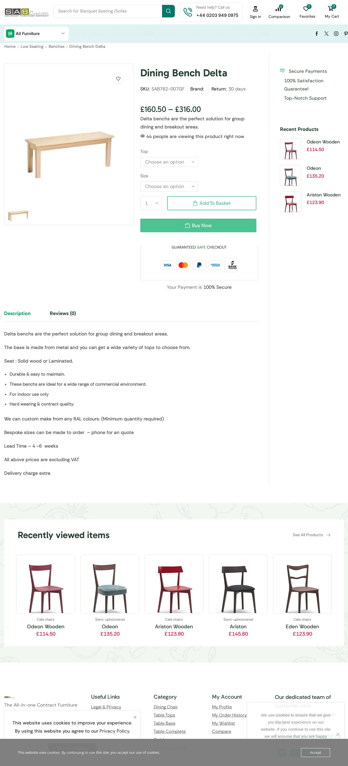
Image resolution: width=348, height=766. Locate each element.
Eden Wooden (302, 626)
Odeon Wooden (323, 142)
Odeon (314, 168)
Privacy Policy (114, 731)
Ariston (238, 626)
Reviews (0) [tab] (63, 313)
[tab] (21, 316)
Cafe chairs (46, 619)
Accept (315, 752)
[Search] (168, 11)
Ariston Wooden (324, 195)
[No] (337, 734)
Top (144, 151)
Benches (56, 46)
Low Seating (32, 46)
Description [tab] (17, 313)
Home (9, 46)
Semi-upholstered (110, 619)
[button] (255, 12)
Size (144, 176)
